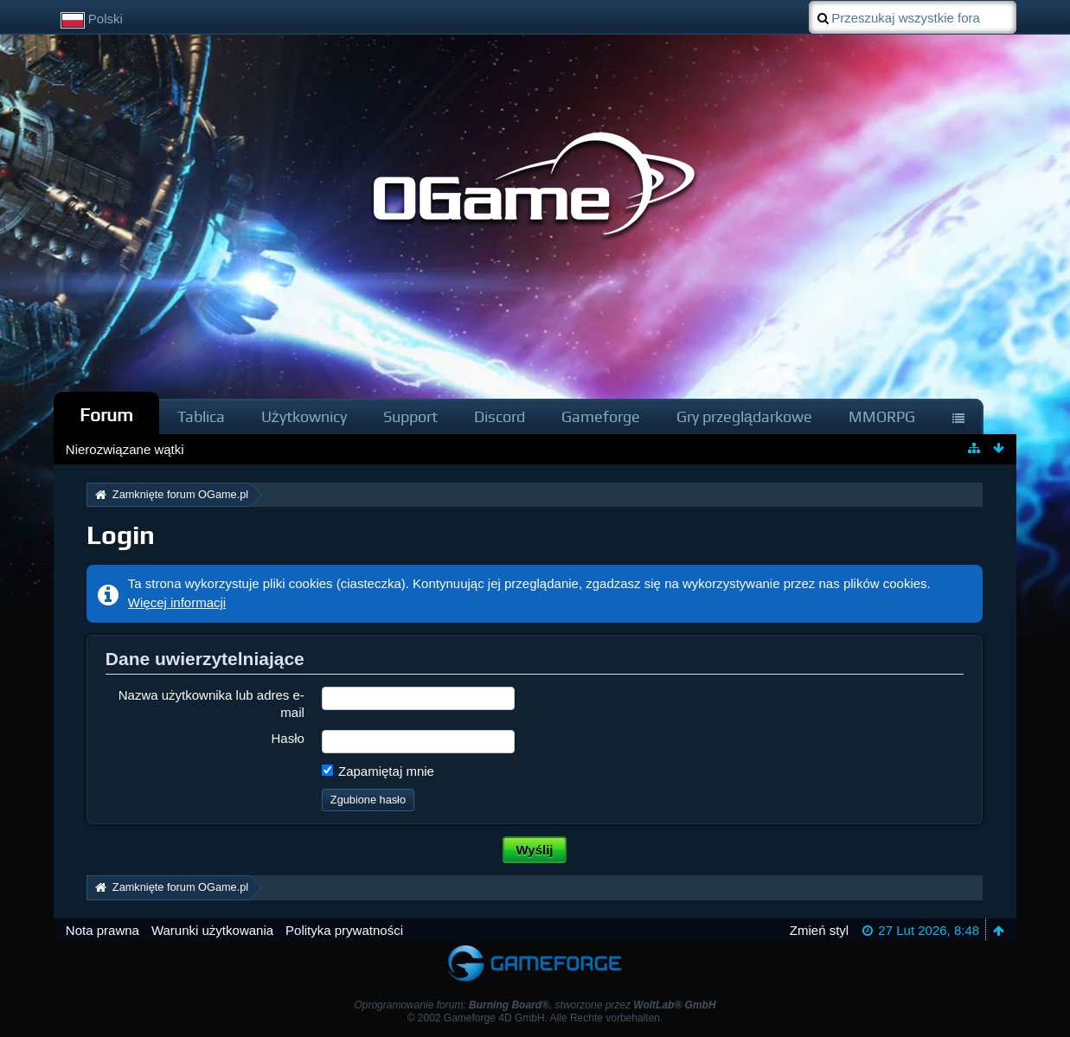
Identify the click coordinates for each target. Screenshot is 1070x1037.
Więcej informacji (177, 602)
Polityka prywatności (344, 930)
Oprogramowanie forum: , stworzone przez (534, 1005)
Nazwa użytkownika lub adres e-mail (211, 703)
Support (410, 416)
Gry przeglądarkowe (744, 416)
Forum (106, 415)
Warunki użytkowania (212, 930)
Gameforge (600, 416)
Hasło (287, 738)
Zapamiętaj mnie (378, 771)
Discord (499, 416)
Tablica (201, 416)
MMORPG (882, 416)
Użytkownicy (304, 416)
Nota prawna (102, 930)
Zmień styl (819, 930)
